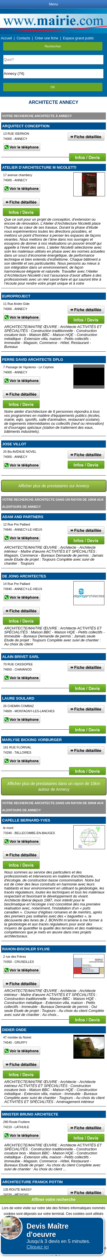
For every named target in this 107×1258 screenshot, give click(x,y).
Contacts (23, 38)
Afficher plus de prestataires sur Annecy (54, 486)
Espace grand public (78, 38)
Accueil (6, 38)
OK (53, 87)
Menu (53, 4)
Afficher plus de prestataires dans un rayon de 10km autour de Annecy (53, 786)
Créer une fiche (46, 38)
